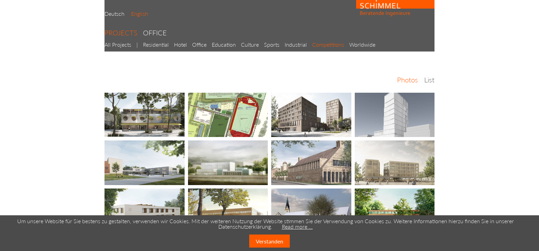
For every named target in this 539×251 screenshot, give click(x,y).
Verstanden (269, 241)
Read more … (297, 226)
